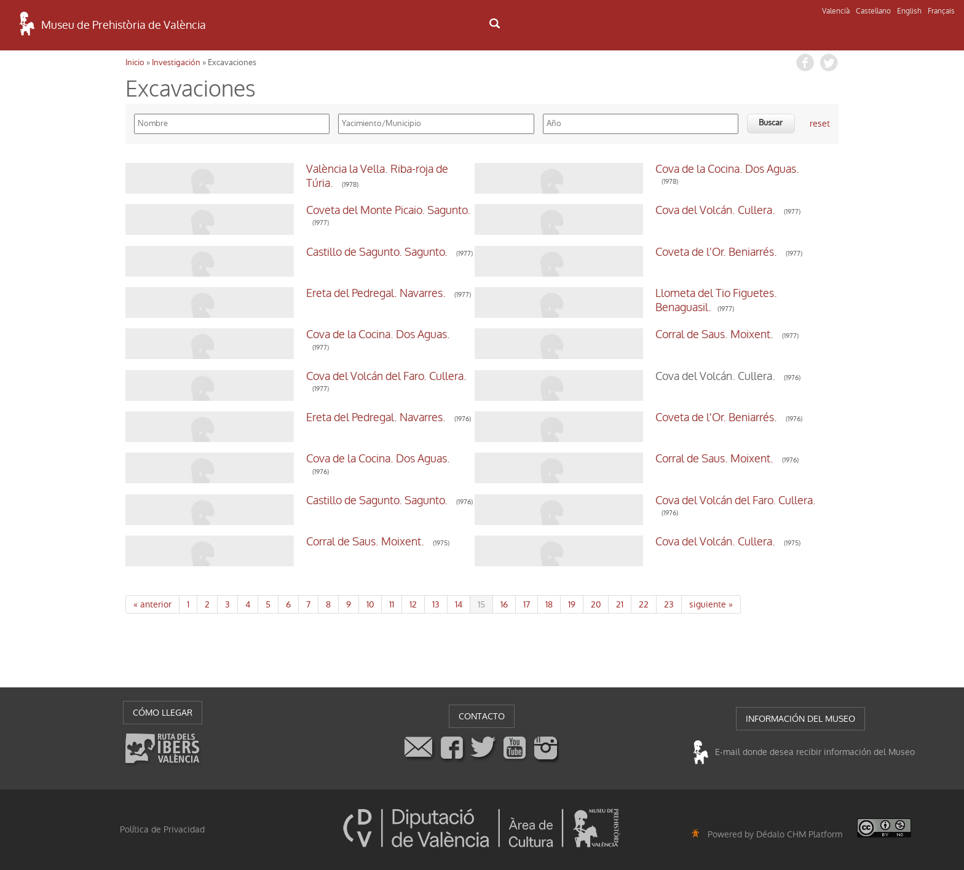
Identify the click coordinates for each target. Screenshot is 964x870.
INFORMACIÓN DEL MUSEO (800, 719)
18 (549, 604)
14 (458, 604)
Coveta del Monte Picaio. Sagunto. (273, 210)
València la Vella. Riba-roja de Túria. (277, 169)
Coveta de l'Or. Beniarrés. (602, 252)
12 (413, 604)
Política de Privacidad (162, 829)
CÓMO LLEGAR (162, 712)
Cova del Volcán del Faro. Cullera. (271, 376)
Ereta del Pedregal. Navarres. (261, 293)
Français (941, 11)
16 (504, 604)
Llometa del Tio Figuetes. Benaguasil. (630, 293)
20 (596, 604)
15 (481, 604)
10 (370, 604)
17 (526, 604)
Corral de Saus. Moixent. (600, 334)
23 (669, 604)
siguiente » (711, 604)
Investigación (176, 62)
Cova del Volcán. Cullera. (601, 210)
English (909, 11)
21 (619, 604)
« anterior (152, 604)
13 (436, 604)
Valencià (836, 11)
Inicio (134, 62)
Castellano (873, 11)
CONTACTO (482, 716)
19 (571, 604)
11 (391, 604)
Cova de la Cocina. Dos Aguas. (613, 169)
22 (644, 604)
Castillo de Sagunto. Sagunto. (262, 252)
